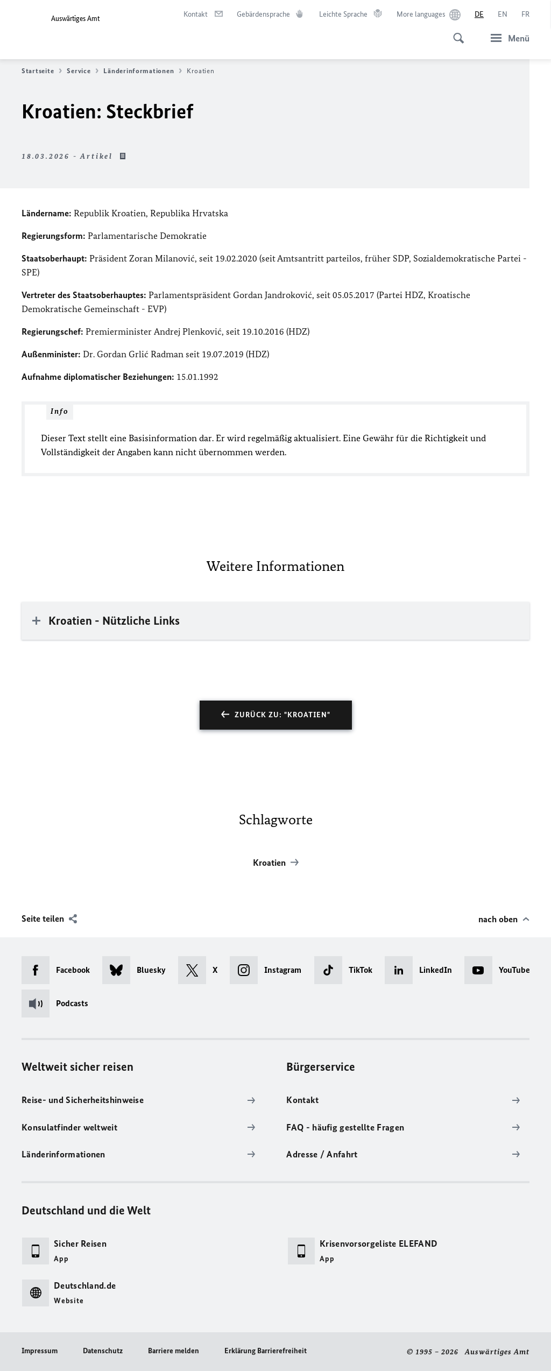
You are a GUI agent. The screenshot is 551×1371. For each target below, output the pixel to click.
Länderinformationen (142, 71)
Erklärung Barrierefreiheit (265, 1350)
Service (82, 71)
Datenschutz (103, 1350)
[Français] (525, 14)
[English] (502, 14)
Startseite (42, 71)
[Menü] (506, 38)
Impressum (40, 1350)
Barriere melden (173, 1350)
